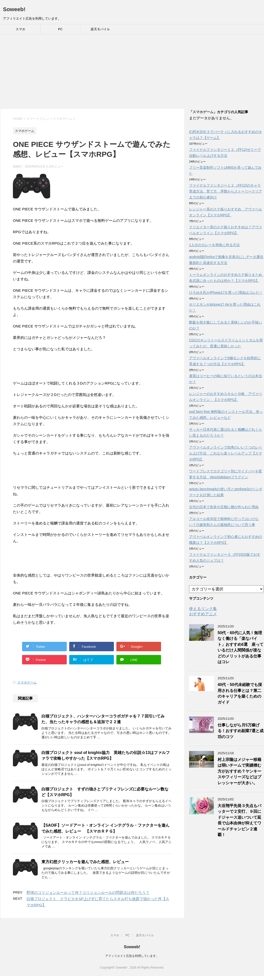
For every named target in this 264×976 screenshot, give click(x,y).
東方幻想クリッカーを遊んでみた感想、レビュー (85, 862)
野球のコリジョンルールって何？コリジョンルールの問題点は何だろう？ (88, 892)
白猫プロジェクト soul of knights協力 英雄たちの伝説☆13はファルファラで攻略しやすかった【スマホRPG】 (105, 755)
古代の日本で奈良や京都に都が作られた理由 (224, 507)
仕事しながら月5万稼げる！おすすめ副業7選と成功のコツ (241, 731)
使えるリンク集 (203, 609)
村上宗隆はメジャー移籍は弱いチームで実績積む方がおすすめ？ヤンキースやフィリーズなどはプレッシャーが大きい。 (239, 771)
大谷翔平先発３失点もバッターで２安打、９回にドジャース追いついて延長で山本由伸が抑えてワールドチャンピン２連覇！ (239, 820)
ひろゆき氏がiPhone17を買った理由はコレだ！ (226, 292)
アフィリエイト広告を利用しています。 (132, 956)
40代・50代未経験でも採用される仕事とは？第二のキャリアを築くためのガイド (240, 693)
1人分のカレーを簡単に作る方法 (214, 245)
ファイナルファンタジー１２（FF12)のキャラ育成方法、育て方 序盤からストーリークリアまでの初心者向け (225, 191)
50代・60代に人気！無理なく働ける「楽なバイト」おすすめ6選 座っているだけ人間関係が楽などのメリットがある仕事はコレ (241, 647)
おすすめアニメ (203, 614)
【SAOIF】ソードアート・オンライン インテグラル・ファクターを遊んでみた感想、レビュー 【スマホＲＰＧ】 (105, 828)
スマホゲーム (27, 682)
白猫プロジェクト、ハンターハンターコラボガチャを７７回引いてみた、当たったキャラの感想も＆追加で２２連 (103, 719)
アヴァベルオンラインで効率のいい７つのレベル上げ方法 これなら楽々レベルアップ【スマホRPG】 (225, 453)
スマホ (20, 29)
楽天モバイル (100, 29)
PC (60, 29)
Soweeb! (14, 9)
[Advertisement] (132, 71)
